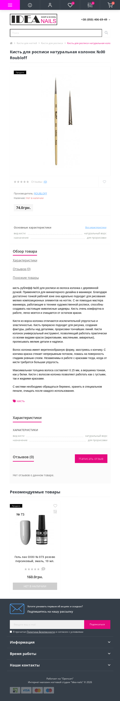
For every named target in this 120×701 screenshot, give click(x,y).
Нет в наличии (35, 586)
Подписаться (97, 624)
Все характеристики (95, 227)
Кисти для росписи (52, 43)
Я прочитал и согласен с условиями (48, 632)
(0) (45, 182)
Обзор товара (25, 251)
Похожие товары (26, 278)
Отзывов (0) (22, 269)
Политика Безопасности (41, 632)
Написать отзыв (91, 458)
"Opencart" (67, 678)
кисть (21, 401)
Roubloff (40, 193)
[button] (50, 5)
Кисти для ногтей (27, 43)
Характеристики (25, 260)
